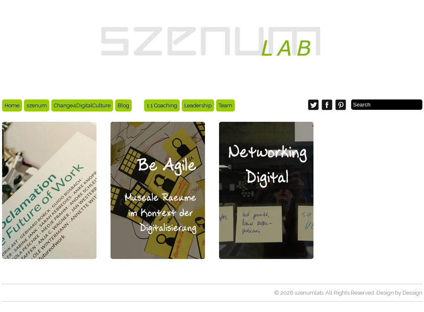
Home (12, 105)
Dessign (412, 293)
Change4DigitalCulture (82, 105)
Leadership (198, 105)
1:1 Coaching (162, 105)
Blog (123, 105)
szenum (36, 105)
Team (225, 105)
